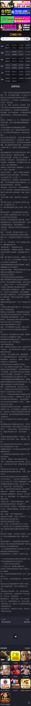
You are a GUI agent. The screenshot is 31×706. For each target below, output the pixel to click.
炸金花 (14, 48)
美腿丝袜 (7, 68)
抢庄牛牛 (27, 48)
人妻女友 (21, 71)
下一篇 (24, 621)
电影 (2, 59)
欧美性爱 (27, 58)
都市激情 (7, 71)
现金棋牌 (21, 48)
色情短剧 (14, 81)
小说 (2, 73)
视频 (2, 53)
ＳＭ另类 (27, 54)
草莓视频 (21, 78)
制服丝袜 (7, 61)
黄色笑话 (21, 74)
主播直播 (21, 54)
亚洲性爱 (7, 58)
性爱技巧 (27, 74)
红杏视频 (7, 81)
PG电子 (8, 45)
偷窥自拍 (7, 65)
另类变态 (27, 61)
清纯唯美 (14, 68)
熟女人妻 (7, 54)
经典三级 (14, 61)
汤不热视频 (28, 78)
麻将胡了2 (7, 48)
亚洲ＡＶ (7, 51)
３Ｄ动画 (27, 51)
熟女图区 (21, 68)
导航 (2, 79)
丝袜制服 (14, 54)
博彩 (2, 46)
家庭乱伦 (14, 71)
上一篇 (7, 621)
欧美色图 (21, 65)
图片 (2, 66)
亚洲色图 (14, 65)
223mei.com (15, 34)
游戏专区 (27, 45)
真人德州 (14, 45)
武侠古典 (27, 71)
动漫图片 (27, 65)
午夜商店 (14, 78)
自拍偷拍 (14, 51)
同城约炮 (7, 78)
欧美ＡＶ (21, 51)
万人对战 (21, 45)
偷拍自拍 (14, 58)
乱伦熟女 (21, 61)
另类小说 (14, 74)
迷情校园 (7, 74)
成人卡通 (21, 58)
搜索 (27, 39)
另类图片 (27, 68)
